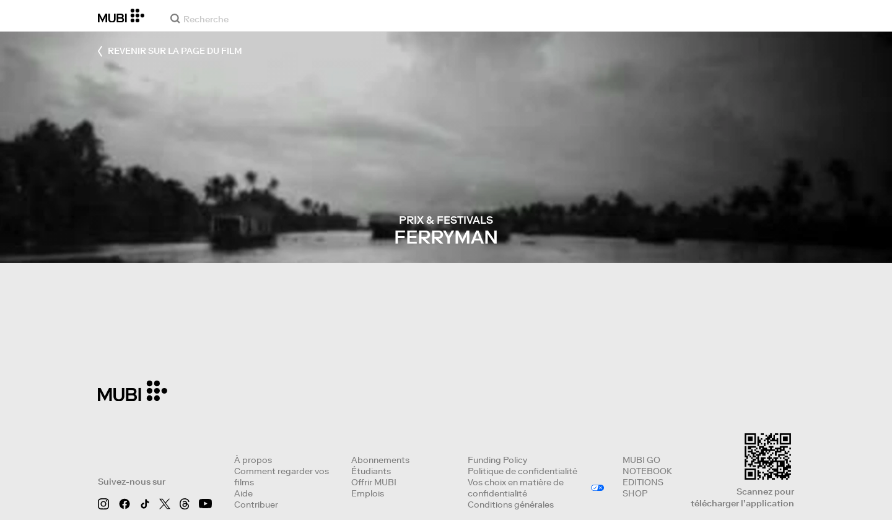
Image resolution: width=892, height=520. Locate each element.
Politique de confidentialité (522, 471)
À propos (253, 459)
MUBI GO (641, 459)
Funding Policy (497, 459)
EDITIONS (643, 482)
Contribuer (256, 504)
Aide (243, 493)
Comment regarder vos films (281, 476)
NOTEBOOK (647, 471)
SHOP (635, 493)
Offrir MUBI (373, 482)
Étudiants (371, 471)
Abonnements (380, 459)
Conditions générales (511, 504)
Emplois (367, 493)
